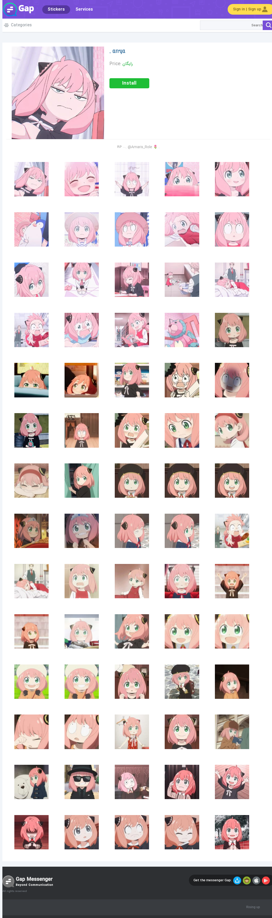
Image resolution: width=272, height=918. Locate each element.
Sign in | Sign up (249, 9)
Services (82, 9)
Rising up (251, 907)
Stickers (53, 9)
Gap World (16, 9)
